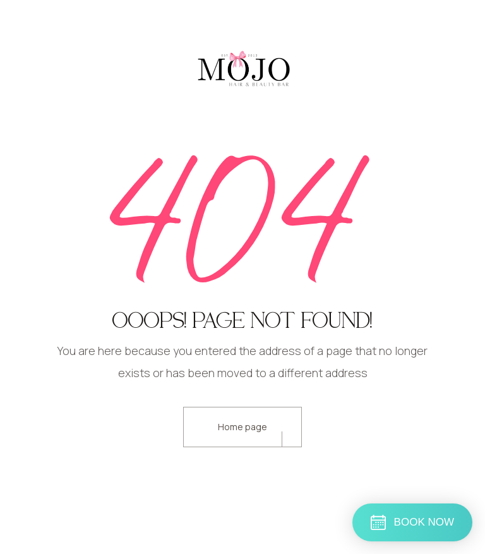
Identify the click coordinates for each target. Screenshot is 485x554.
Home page (242, 427)
